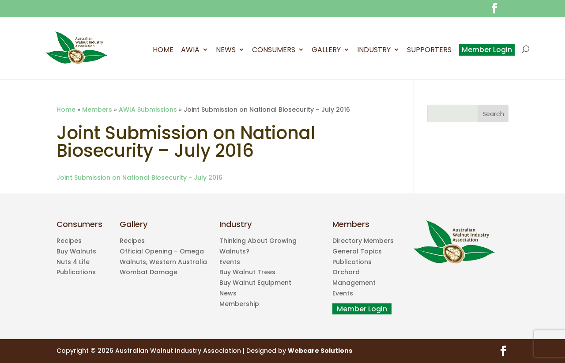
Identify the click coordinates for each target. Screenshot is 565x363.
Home (163, 51)
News (226, 51)
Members (97, 109)
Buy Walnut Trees (247, 272)
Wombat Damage (148, 272)
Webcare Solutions (320, 350)
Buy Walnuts (76, 251)
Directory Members (363, 240)
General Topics (357, 251)
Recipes (69, 240)
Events (229, 261)
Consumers (273, 51)
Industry (374, 51)
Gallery (326, 51)
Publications (76, 272)
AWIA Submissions (148, 109)
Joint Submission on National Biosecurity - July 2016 (139, 177)
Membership (239, 303)
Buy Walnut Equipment (255, 282)
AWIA (190, 51)
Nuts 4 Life (73, 261)
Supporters (429, 51)
